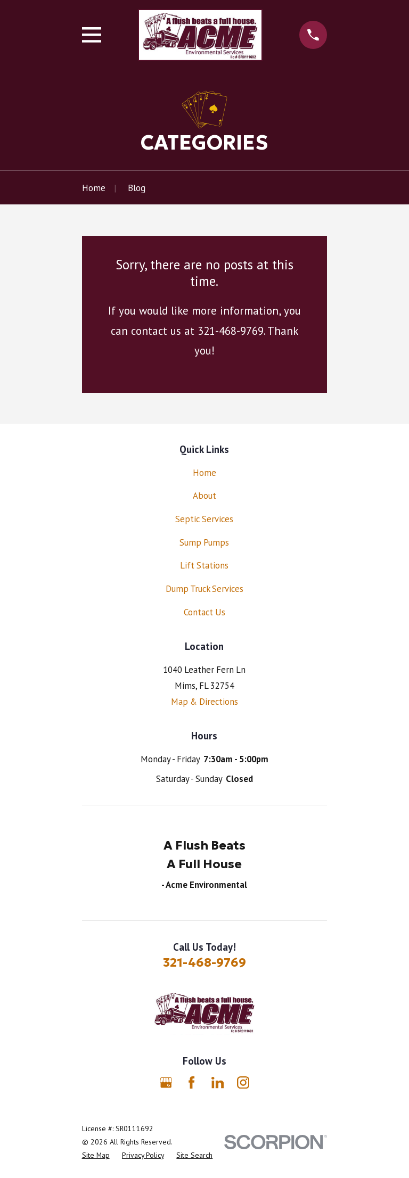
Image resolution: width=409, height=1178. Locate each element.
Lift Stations (204, 565)
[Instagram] (243, 1082)
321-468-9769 (204, 962)
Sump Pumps (204, 542)
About (204, 495)
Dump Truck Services (204, 589)
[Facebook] (191, 1082)
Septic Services (204, 519)
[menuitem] (96, 1155)
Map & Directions (204, 701)
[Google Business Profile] (166, 1082)
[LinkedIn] (217, 1082)
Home (204, 473)
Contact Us (204, 612)
